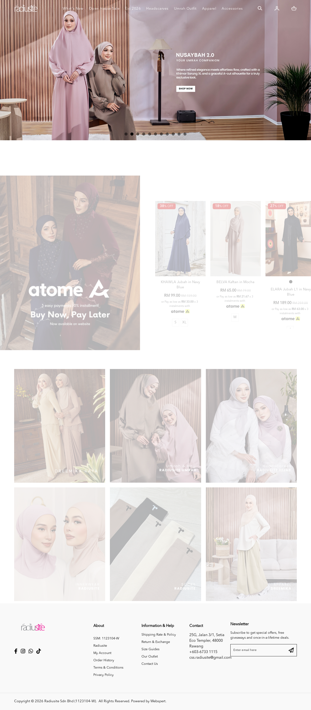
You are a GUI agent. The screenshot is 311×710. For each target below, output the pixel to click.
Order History (103, 660)
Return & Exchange (155, 642)
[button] (126, 134)
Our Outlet (149, 656)
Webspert (158, 701)
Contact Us (149, 664)
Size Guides (150, 649)
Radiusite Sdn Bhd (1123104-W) (70, 701)
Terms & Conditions (108, 667)
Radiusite (100, 645)
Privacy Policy (103, 675)
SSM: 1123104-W (106, 638)
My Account (102, 653)
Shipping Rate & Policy (158, 634)
